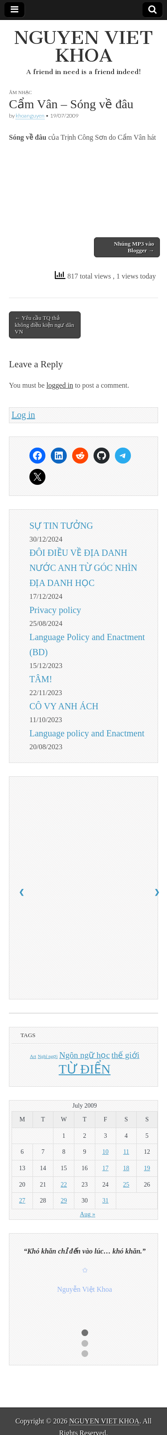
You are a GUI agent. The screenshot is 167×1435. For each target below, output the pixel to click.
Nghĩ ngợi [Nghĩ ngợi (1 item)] (48, 1056)
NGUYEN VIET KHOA (83, 46)
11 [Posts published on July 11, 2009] (126, 1151)
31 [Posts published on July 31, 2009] (105, 1200)
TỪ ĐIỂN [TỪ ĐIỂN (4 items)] (84, 1069)
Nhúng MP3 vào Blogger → (134, 247)
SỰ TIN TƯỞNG (61, 526)
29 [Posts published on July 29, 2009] (64, 1200)
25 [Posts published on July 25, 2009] (126, 1184)
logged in (59, 385)
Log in (23, 415)
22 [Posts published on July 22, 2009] (64, 1184)
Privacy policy (55, 610)
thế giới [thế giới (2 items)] (125, 1055)
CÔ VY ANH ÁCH (63, 706)
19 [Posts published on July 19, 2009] (147, 1168)
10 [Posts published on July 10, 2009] (105, 1151)
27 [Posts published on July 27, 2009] (22, 1200)
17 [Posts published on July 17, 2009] (105, 1168)
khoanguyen (30, 115)
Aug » (87, 1214)
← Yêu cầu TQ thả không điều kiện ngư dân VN (44, 325)
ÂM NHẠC (20, 92)
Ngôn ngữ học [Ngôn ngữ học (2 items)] (84, 1055)
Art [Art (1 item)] (33, 1056)
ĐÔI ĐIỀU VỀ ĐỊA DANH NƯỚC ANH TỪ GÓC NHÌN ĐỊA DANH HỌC (83, 568)
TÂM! (40, 679)
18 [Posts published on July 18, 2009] (126, 1168)
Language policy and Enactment (86, 733)
